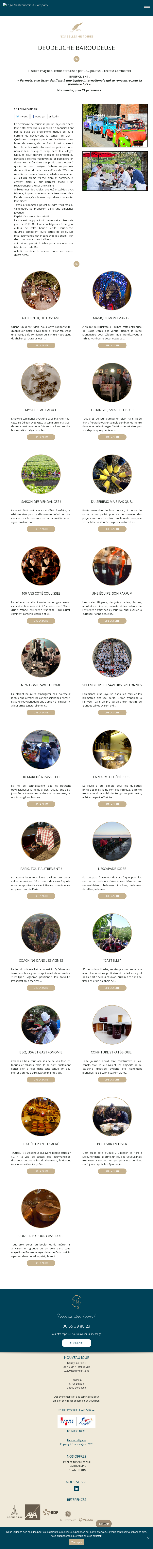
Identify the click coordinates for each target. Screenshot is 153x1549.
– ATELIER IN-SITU (76, 1469)
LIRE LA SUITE (41, 345)
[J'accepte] (148, 1538)
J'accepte (76, 1542)
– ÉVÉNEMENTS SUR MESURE (76, 1462)
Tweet (21, 116)
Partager (39, 116)
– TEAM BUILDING (76, 1465)
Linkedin (54, 116)
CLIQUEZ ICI (76, 1343)
